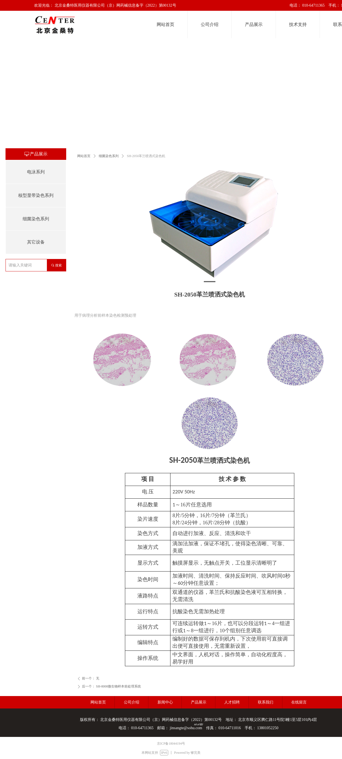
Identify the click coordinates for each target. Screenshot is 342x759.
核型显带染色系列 (36, 195)
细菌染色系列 (109, 156)
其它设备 (36, 242)
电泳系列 (36, 172)
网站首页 (83, 156)
